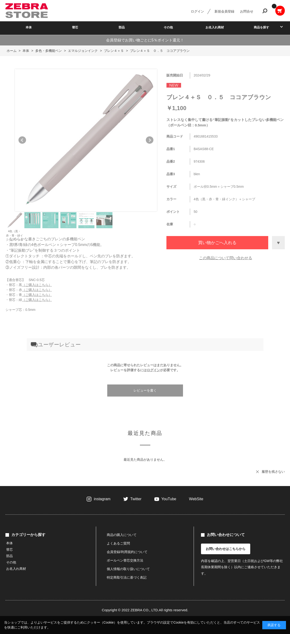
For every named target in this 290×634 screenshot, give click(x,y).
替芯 (75, 27)
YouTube (168, 499)
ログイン (197, 11)
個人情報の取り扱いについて (128, 569)
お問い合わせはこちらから (225, 549)
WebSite (196, 499)
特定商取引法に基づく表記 (127, 577)
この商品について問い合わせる (225, 258)
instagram (102, 499)
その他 (168, 27)
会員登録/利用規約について (127, 552)
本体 (29, 27)
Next (149, 140)
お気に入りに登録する (278, 242)
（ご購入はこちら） (37, 285)
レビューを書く (145, 390)
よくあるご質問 (118, 543)
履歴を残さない (273, 471)
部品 (122, 27)
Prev (22, 140)
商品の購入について (122, 535)
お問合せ (246, 11)
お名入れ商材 (214, 27)
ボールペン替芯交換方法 (125, 560)
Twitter (136, 499)
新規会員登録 (224, 11)
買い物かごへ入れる (217, 242)
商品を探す (261, 27)
